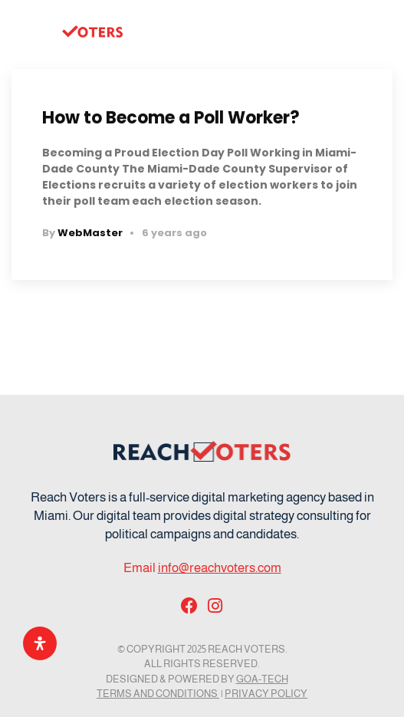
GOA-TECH (262, 679)
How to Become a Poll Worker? (171, 118)
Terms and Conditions (158, 693)
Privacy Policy (266, 693)
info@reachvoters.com (219, 568)
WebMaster (90, 232)
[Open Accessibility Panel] (40, 643)
